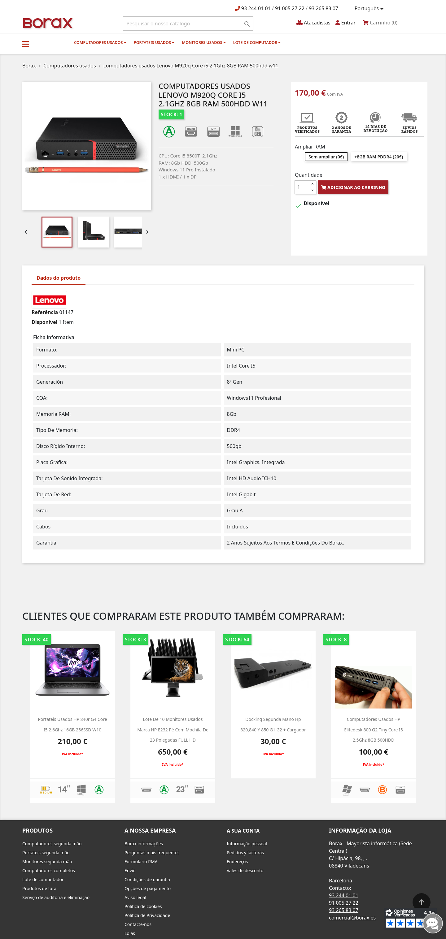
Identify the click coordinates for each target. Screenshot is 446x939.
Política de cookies (143, 906)
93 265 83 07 (323, 8)
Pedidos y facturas (245, 852)
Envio (130, 870)
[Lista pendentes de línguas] (370, 9)
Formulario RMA (141, 861)
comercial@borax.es (352, 917)
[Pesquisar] (188, 23)
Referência (45, 312)
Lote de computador (257, 42)
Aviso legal (135, 897)
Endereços (237, 861)
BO (46, 23)
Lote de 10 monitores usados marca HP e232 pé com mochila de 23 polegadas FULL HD (172, 729)
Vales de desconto (245, 870)
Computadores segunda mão (51, 843)
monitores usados (203, 42)
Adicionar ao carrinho (353, 187)
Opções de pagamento (148, 888)
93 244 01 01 (256, 8)
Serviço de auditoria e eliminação (56, 897)
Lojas (130, 933)
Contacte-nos (138, 924)
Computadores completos (48, 870)
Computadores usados (100, 42)
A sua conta (243, 830)
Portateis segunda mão (46, 852)
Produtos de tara (39, 888)
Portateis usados (154, 42)
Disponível (44, 322)
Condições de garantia (147, 879)
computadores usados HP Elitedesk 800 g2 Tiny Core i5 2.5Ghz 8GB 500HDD (373, 729)
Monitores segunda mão (47, 861)
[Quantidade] (302, 187)
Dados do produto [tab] (59, 277)
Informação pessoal (247, 843)
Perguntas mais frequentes (152, 852)
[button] (25, 44)
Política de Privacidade (147, 915)
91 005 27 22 (289, 8)
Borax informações (144, 843)
